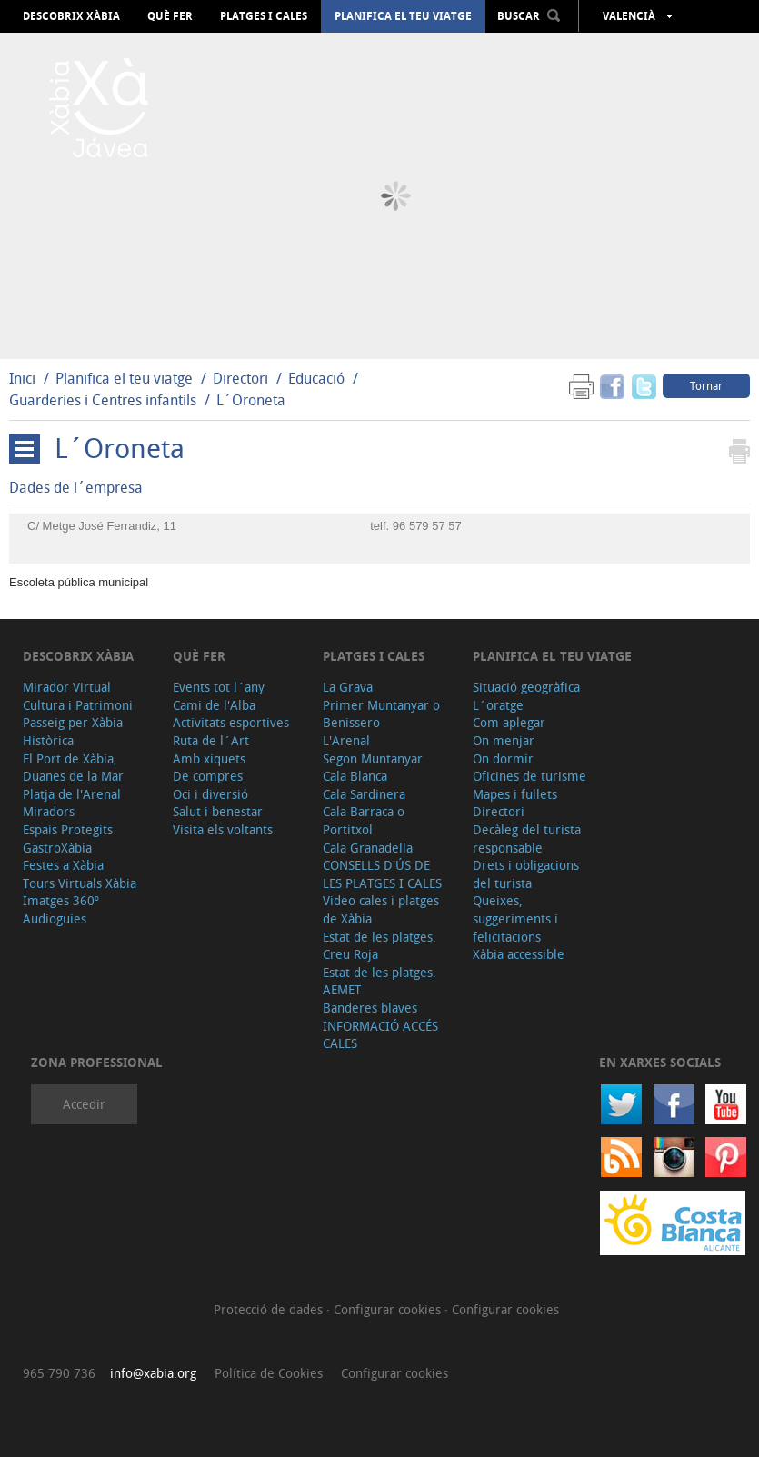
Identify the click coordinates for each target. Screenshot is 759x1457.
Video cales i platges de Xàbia (381, 909)
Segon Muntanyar (373, 758)
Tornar (706, 385)
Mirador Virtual (67, 686)
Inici (22, 378)
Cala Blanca (355, 775)
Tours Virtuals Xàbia (79, 883)
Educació (316, 378)
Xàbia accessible (518, 954)
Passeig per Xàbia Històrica (73, 731)
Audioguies (54, 918)
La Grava (348, 686)
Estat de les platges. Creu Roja (379, 945)
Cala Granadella (368, 847)
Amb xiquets (209, 758)
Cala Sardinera (364, 794)
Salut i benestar (218, 811)
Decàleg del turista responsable (527, 838)
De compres (208, 775)
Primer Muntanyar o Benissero (381, 714)
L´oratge (498, 705)
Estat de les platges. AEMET (379, 981)
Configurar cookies (389, 1309)
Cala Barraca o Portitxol (363, 820)
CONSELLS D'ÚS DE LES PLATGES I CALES (382, 874)
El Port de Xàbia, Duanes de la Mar (73, 767)
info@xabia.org (153, 1373)
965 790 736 (59, 1373)
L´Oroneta (250, 400)
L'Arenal (346, 740)
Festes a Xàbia (63, 864)
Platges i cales (263, 16)
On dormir (503, 758)
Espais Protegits (68, 829)
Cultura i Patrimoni (78, 705)
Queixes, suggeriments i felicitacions (515, 918)
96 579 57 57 (427, 526)
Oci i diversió (210, 794)
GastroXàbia (57, 847)
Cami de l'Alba (214, 705)
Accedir (84, 1104)
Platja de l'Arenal (72, 794)
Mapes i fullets (515, 794)
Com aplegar (509, 722)
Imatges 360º (61, 900)
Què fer (170, 16)
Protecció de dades (270, 1309)
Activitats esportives (231, 722)
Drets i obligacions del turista (526, 874)
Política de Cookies (269, 1373)
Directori (242, 378)
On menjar (503, 740)
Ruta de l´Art (211, 740)
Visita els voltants (223, 829)
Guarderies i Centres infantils (102, 400)
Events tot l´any (219, 686)
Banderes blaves (370, 1007)
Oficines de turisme (529, 775)
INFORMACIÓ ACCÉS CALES (380, 1035)
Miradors (49, 811)
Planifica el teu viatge (403, 16)
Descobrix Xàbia (71, 16)
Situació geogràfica (526, 686)
